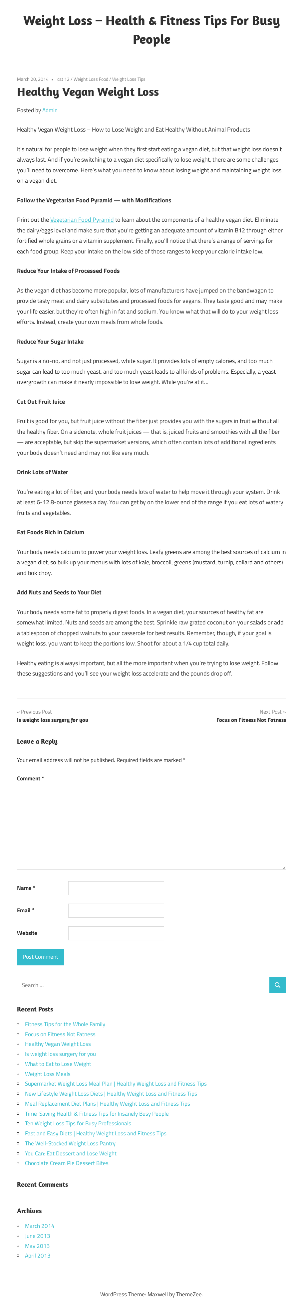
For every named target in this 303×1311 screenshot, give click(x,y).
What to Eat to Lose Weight (58, 1064)
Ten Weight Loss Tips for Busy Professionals (78, 1123)
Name (26, 888)
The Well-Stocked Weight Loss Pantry (70, 1143)
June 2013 (37, 1236)
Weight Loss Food (91, 78)
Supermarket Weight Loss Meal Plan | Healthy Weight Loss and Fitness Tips (116, 1083)
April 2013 (38, 1255)
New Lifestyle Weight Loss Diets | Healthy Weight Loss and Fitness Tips (111, 1093)
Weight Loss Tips (129, 78)
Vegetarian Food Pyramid (82, 219)
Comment (30, 778)
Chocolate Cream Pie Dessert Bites (67, 1163)
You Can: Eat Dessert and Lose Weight (71, 1153)
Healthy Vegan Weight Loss (58, 1044)
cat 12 (63, 78)
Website (27, 933)
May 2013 (37, 1246)
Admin (50, 110)
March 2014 (40, 1226)
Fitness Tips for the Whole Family (65, 1024)
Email (25, 910)
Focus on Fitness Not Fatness (60, 1034)
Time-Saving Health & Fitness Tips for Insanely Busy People (97, 1113)
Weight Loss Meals (48, 1074)
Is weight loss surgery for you (60, 1054)
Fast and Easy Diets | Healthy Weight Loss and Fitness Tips (95, 1133)
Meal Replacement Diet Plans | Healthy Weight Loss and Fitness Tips (107, 1103)
